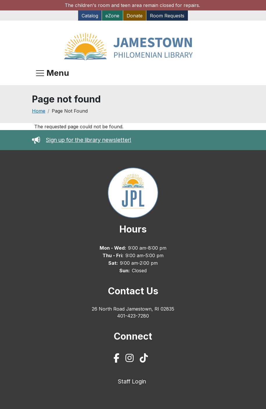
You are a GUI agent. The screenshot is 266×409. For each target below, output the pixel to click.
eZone (112, 16)
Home (38, 111)
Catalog (90, 16)
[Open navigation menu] (52, 73)
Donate (135, 16)
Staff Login (132, 381)
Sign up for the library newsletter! (88, 139)
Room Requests (167, 16)
